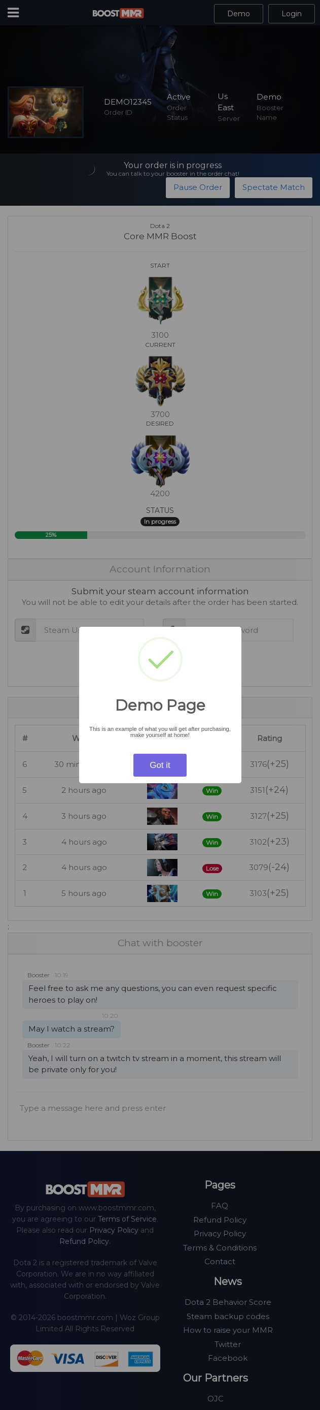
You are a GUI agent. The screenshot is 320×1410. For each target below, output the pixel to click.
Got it (160, 765)
